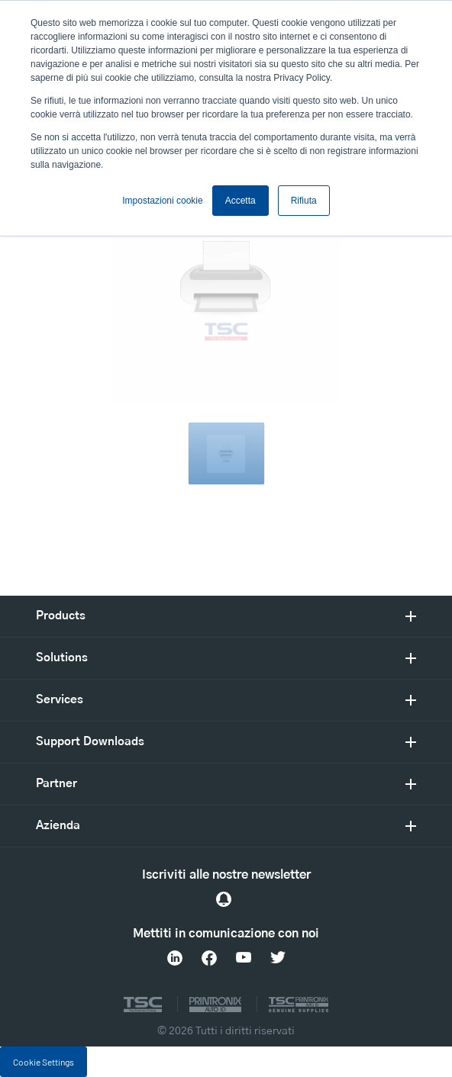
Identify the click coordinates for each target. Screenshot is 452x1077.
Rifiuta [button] (304, 200)
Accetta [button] (240, 200)
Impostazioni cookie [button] (162, 200)
